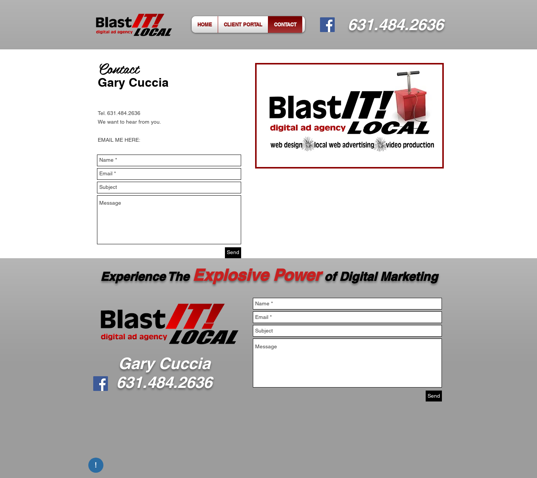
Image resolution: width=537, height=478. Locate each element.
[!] (95, 465)
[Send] (233, 252)
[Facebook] (327, 24)
